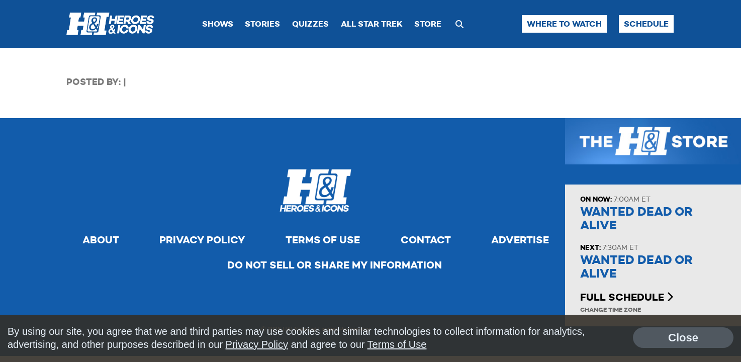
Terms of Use (323, 239)
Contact (426, 239)
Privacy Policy (202, 239)
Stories (262, 24)
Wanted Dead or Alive (636, 218)
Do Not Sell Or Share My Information (334, 265)
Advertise (520, 239)
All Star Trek (372, 24)
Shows (217, 24)
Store (427, 24)
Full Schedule (626, 297)
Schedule (646, 24)
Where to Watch (564, 24)
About (100, 239)
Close (683, 337)
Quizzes (310, 24)
